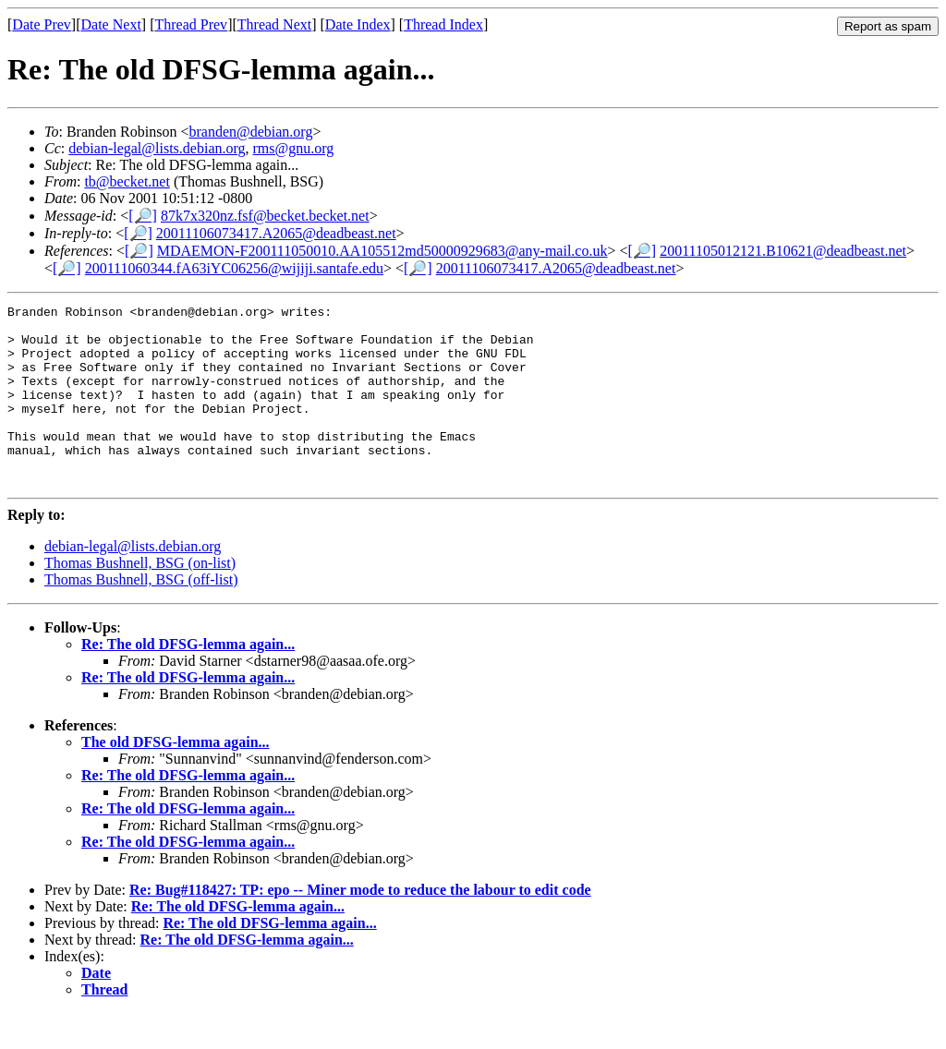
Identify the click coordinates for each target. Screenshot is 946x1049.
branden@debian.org (250, 131)
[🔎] (142, 215)
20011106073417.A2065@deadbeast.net (276, 233)
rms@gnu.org (293, 148)
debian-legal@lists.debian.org (156, 148)
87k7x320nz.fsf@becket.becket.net (265, 215)
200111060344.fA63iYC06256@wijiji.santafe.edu (234, 268)
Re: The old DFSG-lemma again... (188, 680)
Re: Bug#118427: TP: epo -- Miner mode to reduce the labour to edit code (360, 926)
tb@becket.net (126, 181)
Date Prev (41, 24)
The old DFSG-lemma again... (175, 778)
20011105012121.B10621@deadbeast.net (783, 251)
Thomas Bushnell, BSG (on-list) (140, 599)
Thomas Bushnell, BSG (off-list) (140, 615)
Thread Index (443, 24)
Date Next (111, 24)
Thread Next (274, 24)
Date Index (358, 24)
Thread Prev (190, 24)
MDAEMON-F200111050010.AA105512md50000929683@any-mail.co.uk (382, 251)
